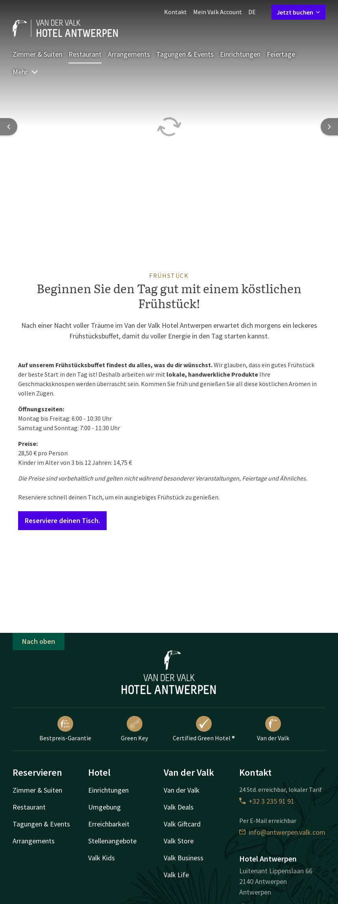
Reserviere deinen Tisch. (62, 520)
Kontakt (175, 12)
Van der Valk (273, 729)
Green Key (134, 729)
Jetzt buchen (298, 12)
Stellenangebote (112, 840)
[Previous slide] (8, 126)
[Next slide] (329, 126)
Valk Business (183, 857)
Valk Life (176, 874)
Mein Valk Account (217, 12)
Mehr (26, 71)
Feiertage (281, 54)
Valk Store (179, 840)
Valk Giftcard (182, 823)
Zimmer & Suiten (37, 54)
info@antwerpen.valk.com (282, 832)
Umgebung (104, 807)
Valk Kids (101, 857)
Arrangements (129, 54)
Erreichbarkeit (108, 823)
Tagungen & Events (185, 54)
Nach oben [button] (38, 641)
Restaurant (85, 54)
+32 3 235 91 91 (266, 801)
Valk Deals (179, 807)
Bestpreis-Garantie (65, 729)
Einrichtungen (240, 54)
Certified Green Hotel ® (204, 729)
